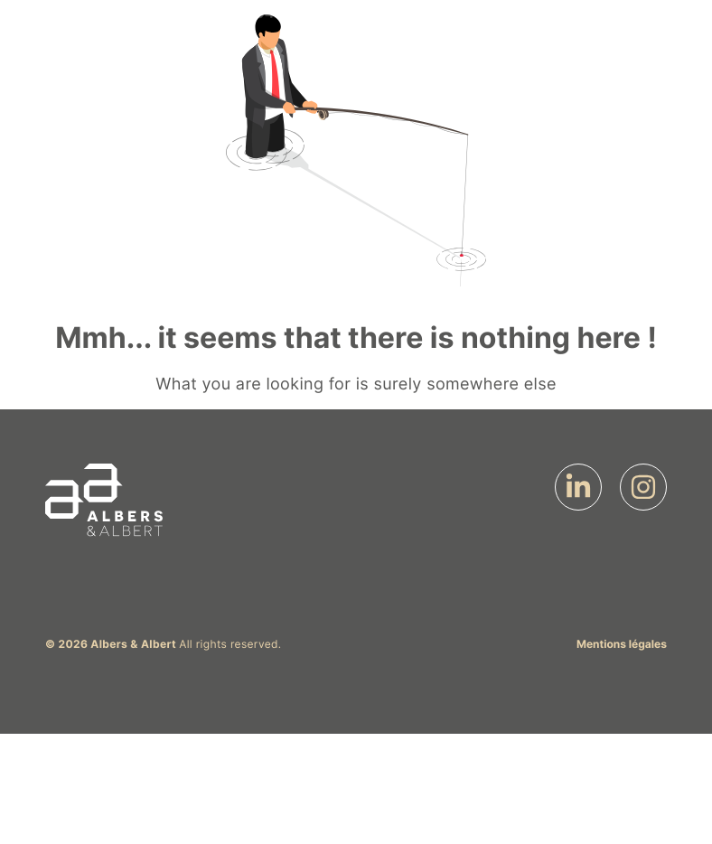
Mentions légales (621, 644)
